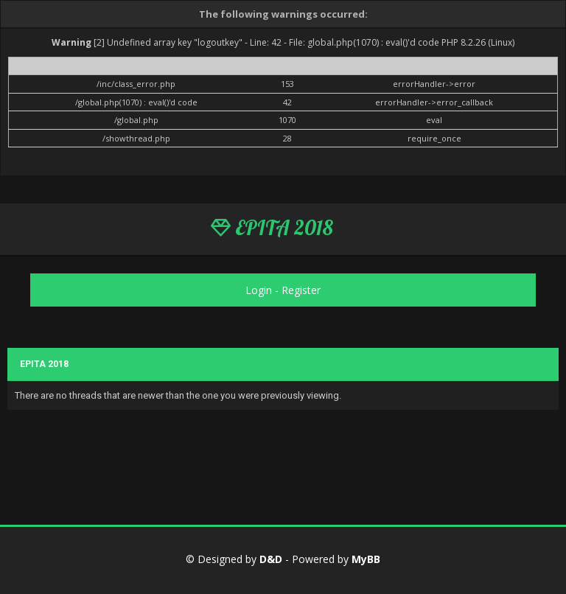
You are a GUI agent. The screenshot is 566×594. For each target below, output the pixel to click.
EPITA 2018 (272, 227)
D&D (270, 559)
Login (258, 290)
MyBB (366, 559)
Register (301, 290)
